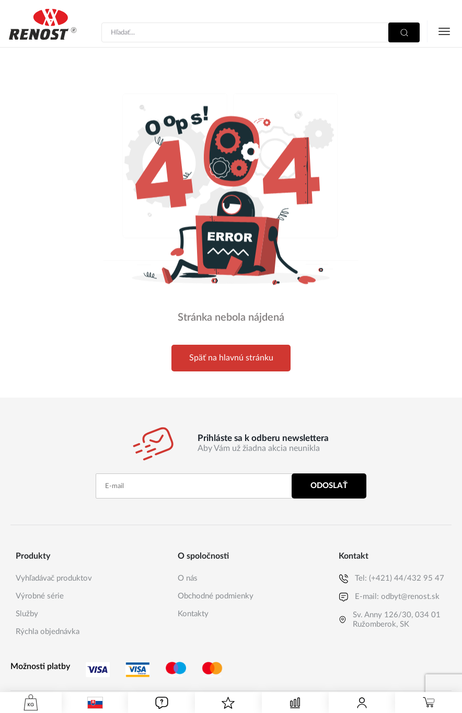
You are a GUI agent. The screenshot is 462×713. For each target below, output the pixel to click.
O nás (188, 578)
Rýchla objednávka (47, 632)
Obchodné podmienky (215, 596)
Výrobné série (40, 596)
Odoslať (329, 486)
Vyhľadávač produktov (54, 578)
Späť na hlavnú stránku (231, 358)
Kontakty (193, 614)
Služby (27, 614)
